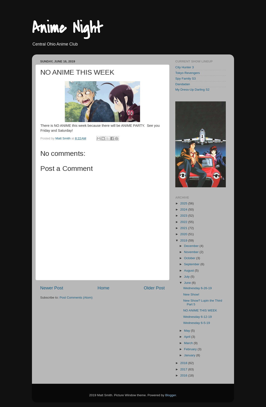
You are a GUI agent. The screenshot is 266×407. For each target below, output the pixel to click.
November (192, 252)
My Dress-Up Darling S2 (192, 89)
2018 (184, 363)
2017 (184, 369)
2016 (184, 375)
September (192, 264)
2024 (184, 209)
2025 (184, 203)
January (190, 355)
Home (103, 287)
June (188, 282)
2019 (184, 240)
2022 (184, 222)
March (189, 343)
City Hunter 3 (184, 67)
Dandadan (182, 84)
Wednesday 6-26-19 (197, 288)
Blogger (170, 395)
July (187, 276)
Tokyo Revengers (187, 73)
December (192, 246)
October (190, 258)
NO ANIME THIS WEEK (200, 310)
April (187, 336)
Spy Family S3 (185, 78)
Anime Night (67, 28)
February (191, 349)
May (187, 330)
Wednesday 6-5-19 (196, 323)
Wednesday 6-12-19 (197, 317)
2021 (184, 228)
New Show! (191, 294)
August (189, 270)
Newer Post (51, 287)
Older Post (154, 287)
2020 (184, 234)
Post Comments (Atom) (76, 297)
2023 (184, 215)
